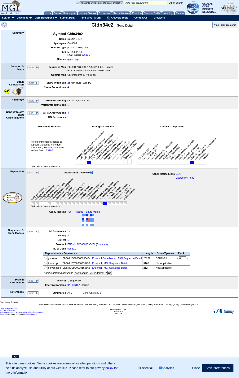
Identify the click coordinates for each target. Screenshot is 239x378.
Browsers (159, 17)
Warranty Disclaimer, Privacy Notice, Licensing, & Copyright (23, 312)
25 (68, 82)
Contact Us (141, 17)
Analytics (166, 368)
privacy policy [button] (104, 368)
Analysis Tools (117, 18)
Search (6, 17)
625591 (86, 54)
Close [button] (196, 368)
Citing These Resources (9, 308)
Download (22, 17)
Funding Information (7, 310)
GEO (178, 173)
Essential (145, 368)
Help (11, 13)
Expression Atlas (185, 177)
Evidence (102, 244)
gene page (73, 59)
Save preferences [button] (218, 368)
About (4, 13)
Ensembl (97, 263)
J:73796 (48, 150)
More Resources (44, 17)
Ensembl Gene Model (104, 258)
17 (68, 231)
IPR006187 (73, 285)
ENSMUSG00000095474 (81, 244)
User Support (31, 314)
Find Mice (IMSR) (91, 17)
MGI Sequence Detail (130, 258)
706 (69, 211)
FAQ (17, 13)
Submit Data (67, 17)
